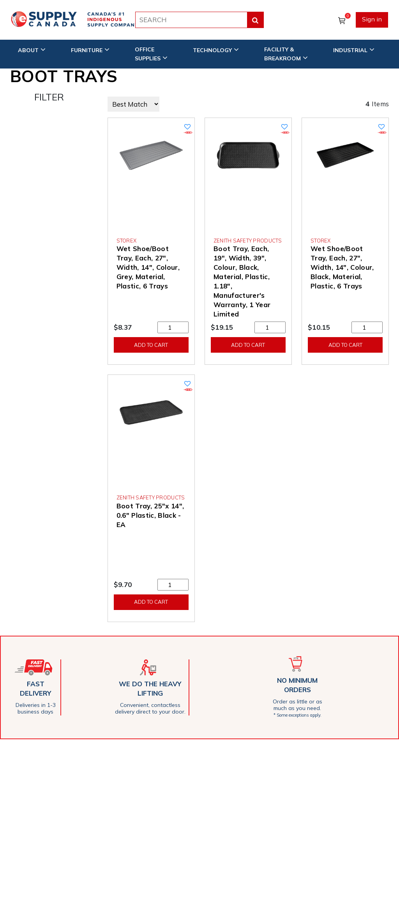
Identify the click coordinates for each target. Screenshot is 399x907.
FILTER (49, 97)
